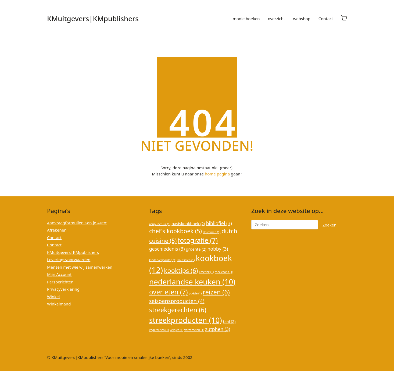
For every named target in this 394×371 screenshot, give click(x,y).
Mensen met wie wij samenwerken (79, 267)
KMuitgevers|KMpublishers (73, 252)
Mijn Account (59, 274)
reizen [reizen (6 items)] (216, 292)
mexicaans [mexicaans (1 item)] (224, 272)
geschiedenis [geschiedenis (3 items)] (167, 249)
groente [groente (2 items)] (196, 249)
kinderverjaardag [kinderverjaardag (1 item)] (162, 260)
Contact (54, 237)
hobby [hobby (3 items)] (217, 249)
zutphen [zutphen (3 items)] (217, 329)
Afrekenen (57, 230)
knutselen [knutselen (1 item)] (186, 260)
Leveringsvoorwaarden (68, 259)
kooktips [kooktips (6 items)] (181, 270)
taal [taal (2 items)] (229, 321)
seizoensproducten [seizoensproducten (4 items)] (176, 301)
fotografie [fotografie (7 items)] (198, 240)
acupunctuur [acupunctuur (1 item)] (159, 224)
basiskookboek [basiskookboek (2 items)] (188, 223)
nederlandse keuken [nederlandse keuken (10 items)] (192, 281)
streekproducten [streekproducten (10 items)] (185, 320)
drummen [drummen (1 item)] (211, 232)
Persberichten (60, 281)
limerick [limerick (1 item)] (206, 272)
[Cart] (344, 18)
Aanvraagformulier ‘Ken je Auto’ (77, 222)
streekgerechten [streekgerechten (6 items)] (177, 309)
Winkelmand (59, 304)
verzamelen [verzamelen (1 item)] (194, 330)
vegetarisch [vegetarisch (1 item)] (159, 330)
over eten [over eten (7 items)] (168, 291)
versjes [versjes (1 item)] (176, 330)
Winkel (53, 296)
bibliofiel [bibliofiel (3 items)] (219, 223)
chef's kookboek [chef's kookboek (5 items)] (175, 231)
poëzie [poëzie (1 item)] (195, 293)
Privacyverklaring (63, 289)
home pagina (217, 174)
